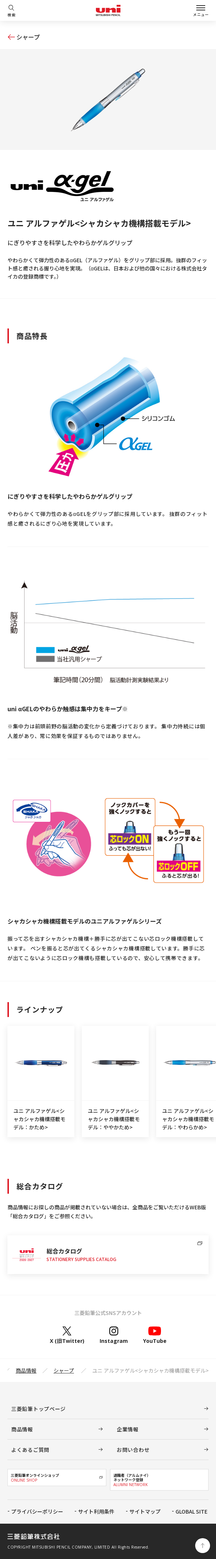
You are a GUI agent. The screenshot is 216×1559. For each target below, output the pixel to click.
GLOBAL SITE (191, 1511)
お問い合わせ (133, 1449)
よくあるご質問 (30, 1449)
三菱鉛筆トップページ (38, 1408)
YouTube (155, 1335)
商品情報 (26, 1370)
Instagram (114, 1335)
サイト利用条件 (96, 1511)
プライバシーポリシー (37, 1511)
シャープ (28, 37)
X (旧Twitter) (67, 1335)
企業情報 (128, 1429)
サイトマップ (145, 1511)
